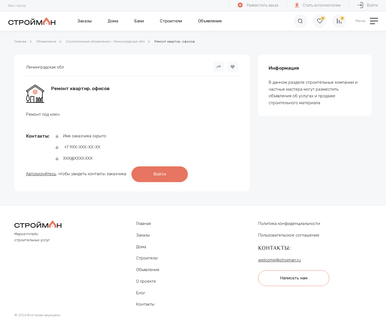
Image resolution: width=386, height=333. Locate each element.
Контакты (145, 304)
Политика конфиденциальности (289, 223)
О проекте (146, 281)
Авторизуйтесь (41, 173)
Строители (171, 21)
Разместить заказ (258, 5)
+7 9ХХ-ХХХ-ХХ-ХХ (82, 147)
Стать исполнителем (318, 5)
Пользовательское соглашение (288, 235)
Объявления (210, 21)
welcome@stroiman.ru (279, 259)
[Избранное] (320, 21)
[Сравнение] (339, 21)
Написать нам (293, 278)
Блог (140, 292)
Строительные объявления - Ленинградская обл (105, 41)
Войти (159, 174)
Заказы (84, 21)
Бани (139, 21)
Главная (20, 41)
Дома (113, 21)
